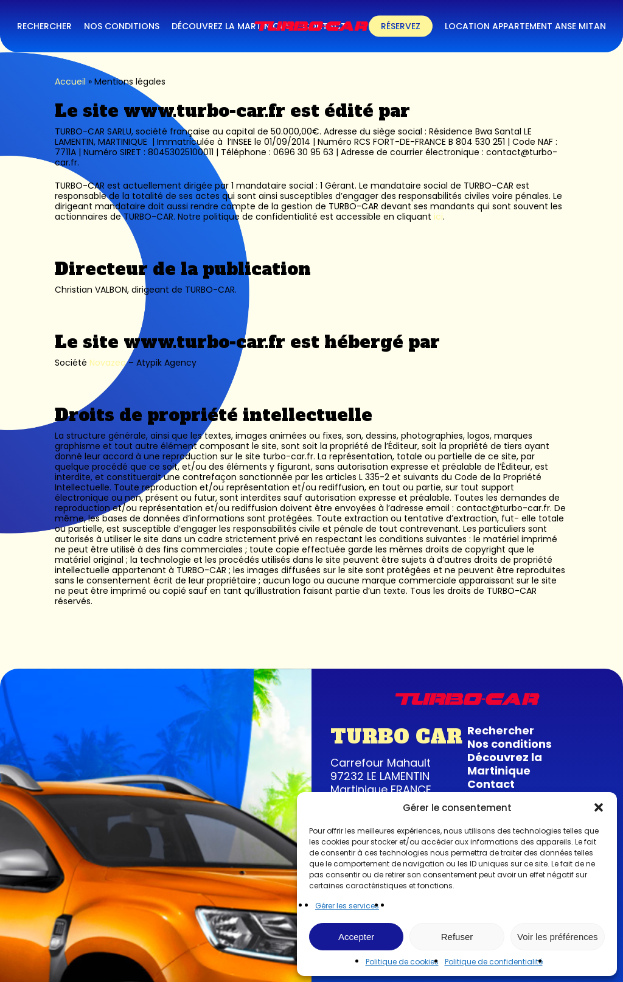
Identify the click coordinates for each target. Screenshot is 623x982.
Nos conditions (509, 743)
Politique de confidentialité (494, 961)
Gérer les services (347, 905)
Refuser (457, 937)
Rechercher (500, 730)
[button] (599, 807)
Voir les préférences (557, 937)
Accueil (70, 81)
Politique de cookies (402, 961)
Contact (491, 784)
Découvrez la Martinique (504, 764)
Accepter (356, 937)
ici (438, 217)
